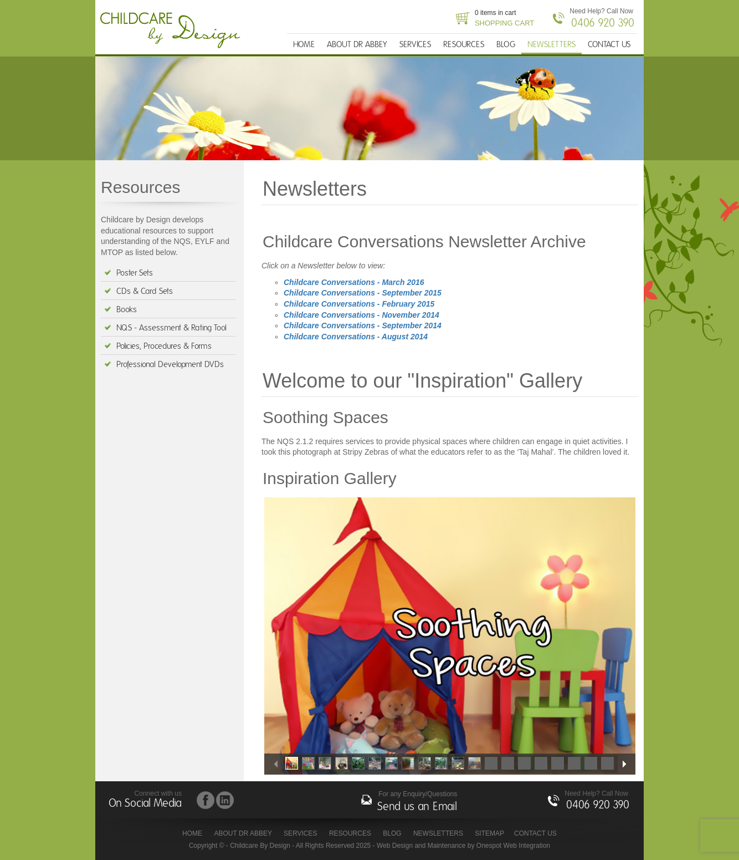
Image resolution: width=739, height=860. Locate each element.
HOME (304, 44)
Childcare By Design (173, 30)
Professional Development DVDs (170, 364)
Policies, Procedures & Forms (164, 346)
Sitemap (489, 833)
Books (126, 310)
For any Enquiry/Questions (417, 802)
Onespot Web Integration (513, 845)
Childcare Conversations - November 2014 (361, 315)
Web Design (395, 845)
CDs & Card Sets (144, 291)
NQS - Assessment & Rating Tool (171, 328)
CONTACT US (609, 44)
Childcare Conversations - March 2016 (354, 282)
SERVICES (415, 44)
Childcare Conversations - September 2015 (363, 292)
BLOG (505, 44)
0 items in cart (504, 19)
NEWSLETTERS (551, 44)
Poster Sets (134, 273)
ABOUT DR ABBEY (357, 44)
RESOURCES (463, 44)
